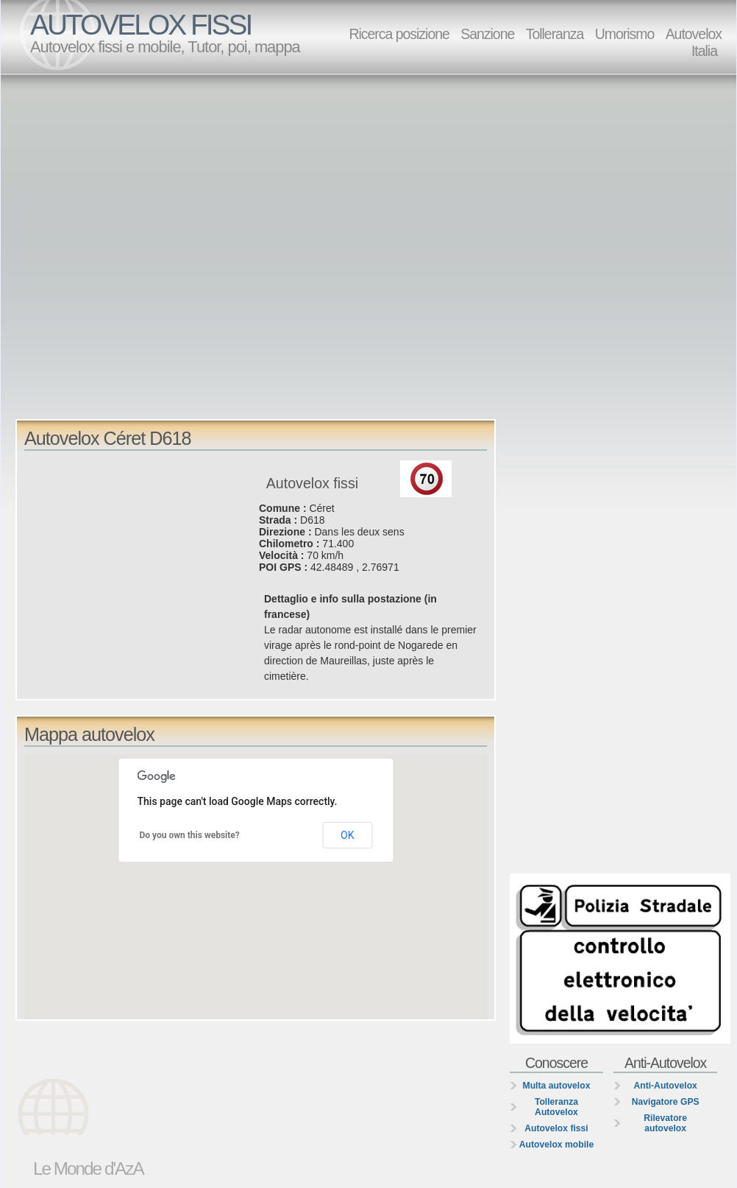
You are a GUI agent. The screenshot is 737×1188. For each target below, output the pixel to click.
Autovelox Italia (694, 42)
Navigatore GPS (665, 1102)
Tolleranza (555, 34)
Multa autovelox (557, 1085)
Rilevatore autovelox (665, 1123)
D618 (312, 520)
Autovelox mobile (556, 1144)
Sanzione (487, 34)
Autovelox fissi (556, 1128)
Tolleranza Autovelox (556, 1107)
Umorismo (625, 34)
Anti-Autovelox (665, 1085)
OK (347, 835)
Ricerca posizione (399, 34)
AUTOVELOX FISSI (140, 25)
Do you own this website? (190, 835)
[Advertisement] (160, 245)
